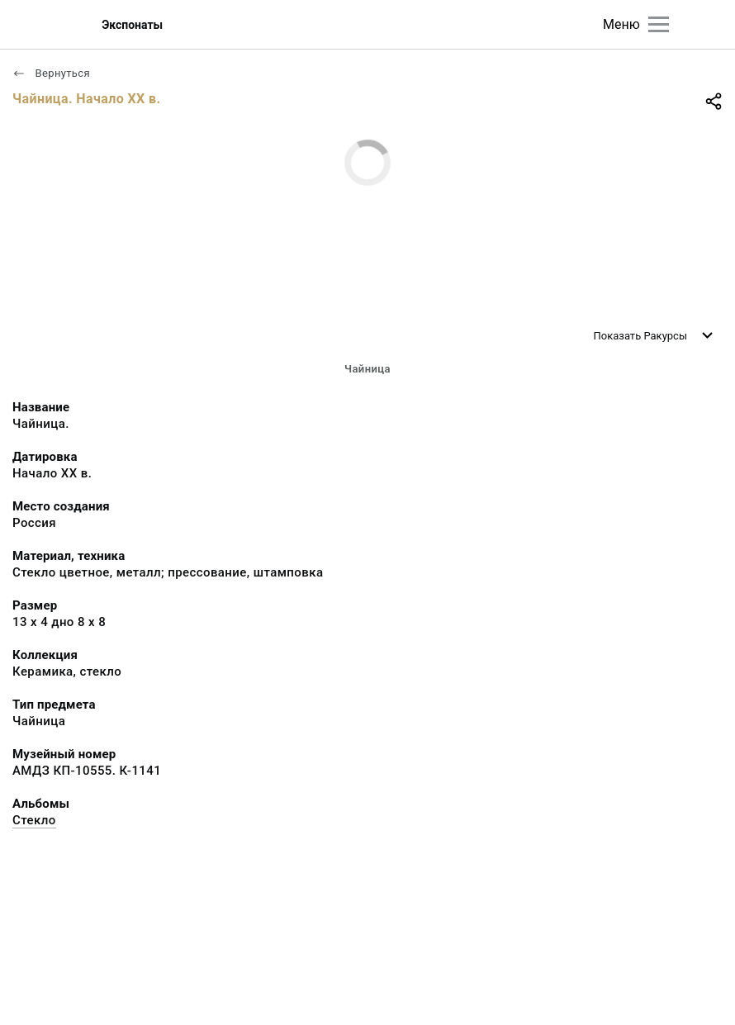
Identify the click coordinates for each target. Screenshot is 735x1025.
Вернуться (51, 73)
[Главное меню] (658, 24)
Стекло (34, 820)
